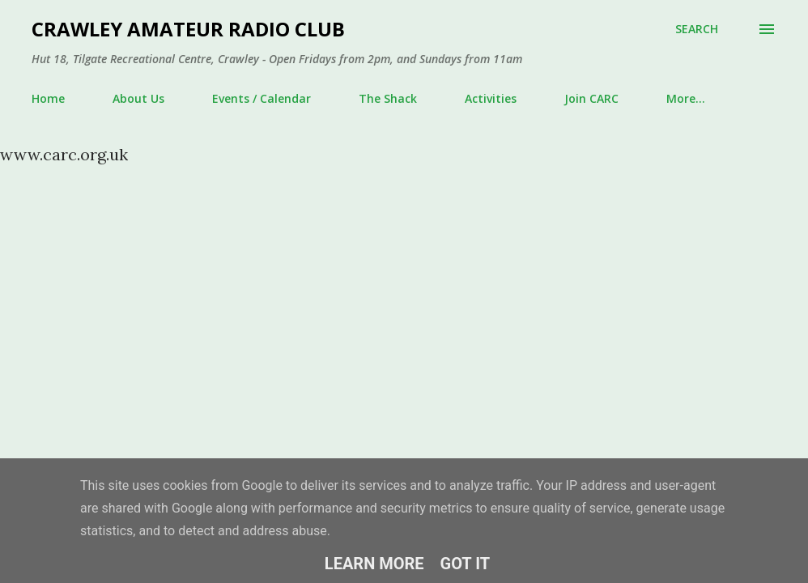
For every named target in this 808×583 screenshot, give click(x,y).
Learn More (374, 563)
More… (685, 98)
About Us (138, 98)
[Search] (696, 29)
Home (48, 98)
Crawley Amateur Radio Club (188, 28)
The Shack (388, 98)
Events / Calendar (261, 98)
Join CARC (591, 98)
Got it (465, 563)
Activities (491, 98)
